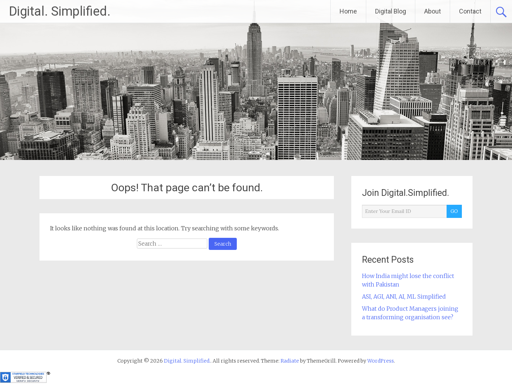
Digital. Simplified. (60, 11)
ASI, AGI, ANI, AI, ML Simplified (404, 296)
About (432, 11)
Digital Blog (390, 11)
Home (348, 11)
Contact (470, 11)
